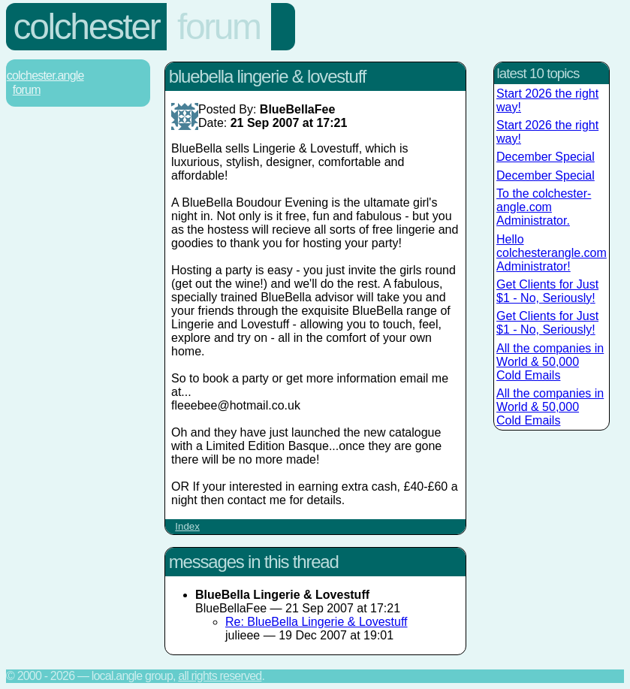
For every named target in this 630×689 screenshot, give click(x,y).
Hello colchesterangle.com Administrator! (551, 253)
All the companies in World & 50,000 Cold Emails (550, 362)
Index (187, 526)
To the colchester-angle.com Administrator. (543, 207)
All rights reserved (219, 675)
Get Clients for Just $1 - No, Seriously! (547, 291)
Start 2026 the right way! (547, 100)
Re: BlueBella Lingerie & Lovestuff (316, 621)
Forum (219, 27)
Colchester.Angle (45, 75)
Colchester (87, 27)
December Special (545, 156)
